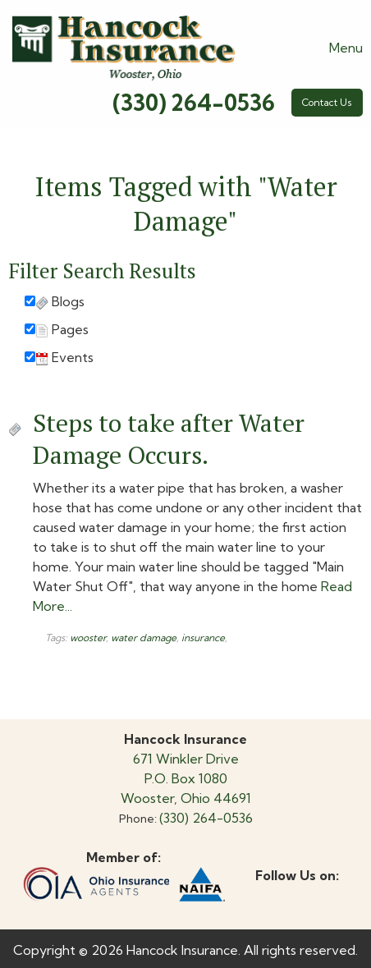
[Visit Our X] (295, 894)
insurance (203, 637)
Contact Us (327, 102)
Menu (338, 47)
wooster (88, 637)
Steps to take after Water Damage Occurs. (169, 438)
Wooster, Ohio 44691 (186, 798)
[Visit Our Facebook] (268, 894)
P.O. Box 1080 (185, 778)
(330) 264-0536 (193, 103)
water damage (143, 637)
